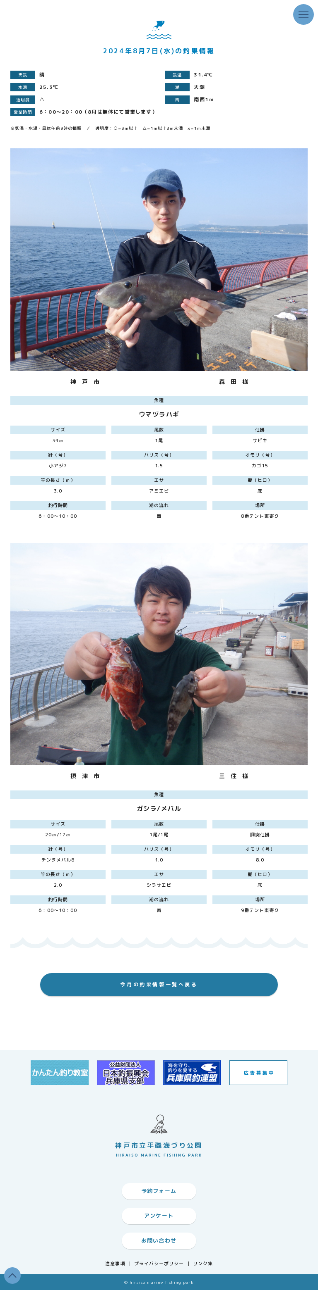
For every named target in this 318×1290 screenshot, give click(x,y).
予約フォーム (159, 1191)
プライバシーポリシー (159, 1263)
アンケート (159, 1215)
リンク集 (203, 1263)
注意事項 (115, 1263)
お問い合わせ (159, 1240)
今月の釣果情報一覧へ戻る (159, 984)
